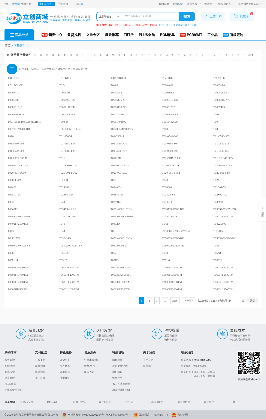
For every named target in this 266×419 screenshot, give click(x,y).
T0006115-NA (221, 99)
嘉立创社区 (105, 402)
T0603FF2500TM (121, 274)
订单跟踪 (65, 371)
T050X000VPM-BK (19, 245)
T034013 (116, 201)
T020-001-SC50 (17, 172)
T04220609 (219, 223)
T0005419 (13, 92)
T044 (62, 231)
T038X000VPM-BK (224, 209)
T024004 (167, 187)
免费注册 (26, 3)
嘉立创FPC (157, 402)
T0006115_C (118, 99)
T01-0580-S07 (221, 150)
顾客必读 (9, 359)
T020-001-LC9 (170, 165)
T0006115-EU (170, 99)
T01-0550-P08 (119, 143)
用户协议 (117, 371)
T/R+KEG (65, 78)
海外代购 (65, 365)
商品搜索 (9, 371)
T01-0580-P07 (119, 150)
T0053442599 (170, 121)
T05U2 (63, 260)
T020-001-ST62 (171, 172)
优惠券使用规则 (13, 389)
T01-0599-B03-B (17, 158)
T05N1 (217, 252)
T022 (113, 180)
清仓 (169, 25)
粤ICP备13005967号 (117, 414)
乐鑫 (125, 25)
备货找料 (74, 35)
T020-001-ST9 (221, 172)
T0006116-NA (119, 107)
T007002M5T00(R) (70, 129)
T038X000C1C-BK (122, 209)
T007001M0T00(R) (19, 129)
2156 (175, 300)
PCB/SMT (191, 35)
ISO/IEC (158, 414)
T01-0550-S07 (170, 143)
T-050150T (14, 238)
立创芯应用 (26, 402)
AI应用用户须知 (121, 389)
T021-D (63, 180)
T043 (10, 231)
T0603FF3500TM (223, 274)
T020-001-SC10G (223, 165)
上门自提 (40, 377)
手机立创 (64, 3)
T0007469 (219, 107)
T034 (62, 201)
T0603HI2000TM (69, 289)
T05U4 (166, 260)
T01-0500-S (117, 136)
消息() (79, 3)
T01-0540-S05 (221, 136)
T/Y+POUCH (15, 85)
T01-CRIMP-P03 (171, 158)
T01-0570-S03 (16, 150)
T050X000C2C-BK (173, 238)
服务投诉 (89, 371)
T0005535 (64, 92)
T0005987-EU (67, 99)
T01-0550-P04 (16, 143)
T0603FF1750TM (18, 274)
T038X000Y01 (67, 216)
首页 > (9, 45)
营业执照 (183, 414)
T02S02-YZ (220, 194)
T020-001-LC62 (120, 165)
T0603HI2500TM (120, 289)
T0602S (217, 260)
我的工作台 (46, 3)
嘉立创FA (209, 402)
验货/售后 (89, 365)
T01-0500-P (66, 136)
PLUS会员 (147, 35)
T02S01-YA (220, 187)
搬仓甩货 (101, 25)
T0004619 (167, 85)
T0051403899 (118, 121)
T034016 (218, 201)
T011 (62, 158)
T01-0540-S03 (170, 136)
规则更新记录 (120, 365)
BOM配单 (167, 35)
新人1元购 (191, 25)
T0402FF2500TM (18, 223)
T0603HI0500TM (120, 282)
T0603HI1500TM (18, 289)
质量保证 (65, 377)
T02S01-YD (66, 194)
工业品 (212, 35)
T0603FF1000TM (121, 267)
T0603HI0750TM (172, 282)
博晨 (138, 25)
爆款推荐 (112, 35)
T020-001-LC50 (68, 165)
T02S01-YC (14, 194)
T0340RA (13, 209)
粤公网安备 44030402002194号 (86, 414)
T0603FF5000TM (69, 282)
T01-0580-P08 (170, 150)
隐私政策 (117, 359)
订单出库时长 (92, 359)
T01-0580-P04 (67, 150)
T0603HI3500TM (223, 289)
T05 (113, 231)
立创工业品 (79, 402)
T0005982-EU (221, 92)
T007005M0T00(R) (122, 129)
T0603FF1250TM (172, 267)
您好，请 (12, 3)
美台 (111, 25)
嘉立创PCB (184, 402)
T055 (216, 245)
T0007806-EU (16, 114)
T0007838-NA (170, 114)
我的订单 (164, 3)
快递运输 (40, 371)
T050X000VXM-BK (70, 245)
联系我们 (148, 365)
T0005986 (13, 99)
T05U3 (114, 260)
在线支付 (40, 359)
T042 (165, 223)
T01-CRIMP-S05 (223, 158)
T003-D (63, 121)
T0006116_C (15, 107)
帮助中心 (209, 3)
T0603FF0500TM (18, 267)
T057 (113, 252)
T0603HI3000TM (172, 289)
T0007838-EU (119, 114)
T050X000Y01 (119, 245)
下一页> (188, 300)
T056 (10, 252)
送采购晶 (178, 25)
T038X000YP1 (170, 216)
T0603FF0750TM (69, 267)
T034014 (167, 201)
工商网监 (144, 414)
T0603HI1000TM (223, 282)
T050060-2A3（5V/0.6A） (177, 231)
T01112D (116, 158)
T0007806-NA (67, 114)
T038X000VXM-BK (19, 216)
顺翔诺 (153, 25)
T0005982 (116, 92)
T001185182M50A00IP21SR (24, 121)
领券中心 (52, 35)
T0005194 (219, 85)
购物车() (178, 4)
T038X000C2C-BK (173, 209)
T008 (165, 129)
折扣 (162, 25)
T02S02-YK (169, 194)
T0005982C (168, 92)
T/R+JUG (13, 78)
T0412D (115, 223)
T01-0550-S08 (221, 143)
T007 (216, 121)
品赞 (145, 25)
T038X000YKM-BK (122, 216)
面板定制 (233, 35)
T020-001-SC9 (119, 172)
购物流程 (9, 365)
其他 (250, 55)
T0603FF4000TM (18, 282)
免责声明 (117, 377)
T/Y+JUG (167, 78)
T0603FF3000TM (172, 274)
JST (131, 25)
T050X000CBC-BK (224, 238)
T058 (165, 252)
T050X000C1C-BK (122, 238)
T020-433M (14, 180)
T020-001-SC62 (68, 172)
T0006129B (168, 107)
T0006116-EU (67, 107)
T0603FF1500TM (223, 267)
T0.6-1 (63, 85)
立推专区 (93, 35)
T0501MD (65, 238)
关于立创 (148, 359)
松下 (118, 25)
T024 (216, 180)
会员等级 (9, 377)
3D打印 (129, 402)
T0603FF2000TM (69, 274)
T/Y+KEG (219, 78)
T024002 (64, 187)
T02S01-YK (117, 194)
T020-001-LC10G (18, 165)
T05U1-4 (13, 260)
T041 (62, 223)
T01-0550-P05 (67, 143)
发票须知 (40, 365)
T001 (216, 114)
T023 (165, 180)
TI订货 (129, 35)
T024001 (13, 187)
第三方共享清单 (121, 383)
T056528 (64, 252)
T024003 (116, 187)
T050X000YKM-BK (173, 245)
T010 (10, 136)
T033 (10, 201)
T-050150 (218, 231)
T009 (216, 129)
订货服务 (65, 359)
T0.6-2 (114, 85)
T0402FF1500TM (223, 216)
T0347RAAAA (67, 209)
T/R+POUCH (118, 78)
